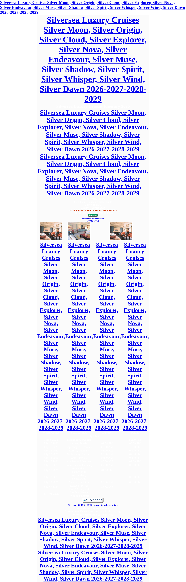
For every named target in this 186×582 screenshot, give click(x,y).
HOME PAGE (93, 221)
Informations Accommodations (93, 219)
